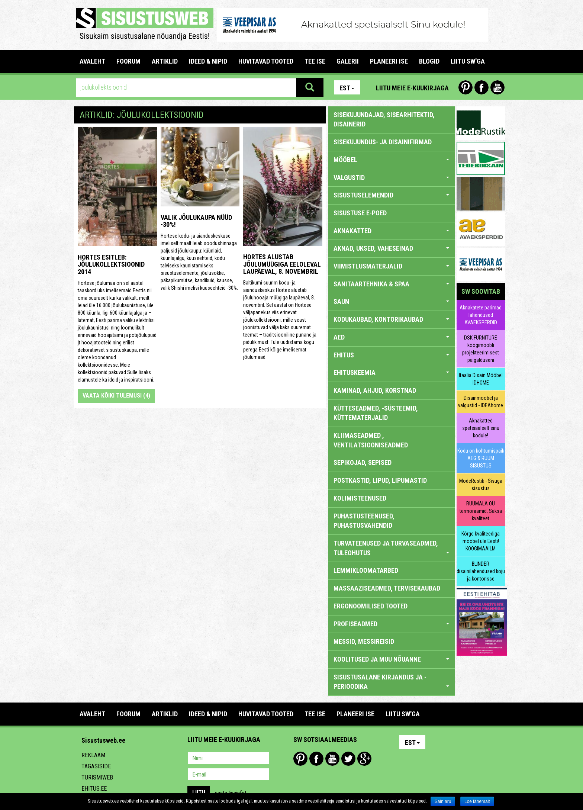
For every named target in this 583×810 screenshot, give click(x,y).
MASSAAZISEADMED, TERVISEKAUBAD (387, 588)
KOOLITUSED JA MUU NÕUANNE (391, 659)
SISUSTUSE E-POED (360, 213)
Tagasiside (96, 766)
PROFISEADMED (391, 624)
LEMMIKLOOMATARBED (366, 570)
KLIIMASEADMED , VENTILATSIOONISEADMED (371, 440)
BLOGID (429, 61)
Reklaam (93, 755)
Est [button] (346, 88)
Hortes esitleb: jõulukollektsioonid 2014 (111, 264)
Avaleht (92, 61)
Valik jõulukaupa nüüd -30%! (196, 221)
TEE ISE (315, 61)
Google (364, 759)
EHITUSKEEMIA (391, 372)
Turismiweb (97, 777)
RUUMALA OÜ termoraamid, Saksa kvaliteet (481, 511)
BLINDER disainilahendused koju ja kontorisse (481, 571)
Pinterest (465, 87)
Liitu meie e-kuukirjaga (412, 88)
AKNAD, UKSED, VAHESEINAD (391, 248)
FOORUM (128, 61)
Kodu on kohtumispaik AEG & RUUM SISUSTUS (480, 458)
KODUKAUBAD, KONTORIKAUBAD (391, 319)
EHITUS (391, 355)
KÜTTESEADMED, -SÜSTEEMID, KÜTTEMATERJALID (376, 413)
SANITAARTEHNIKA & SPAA (391, 284)
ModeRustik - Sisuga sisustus (480, 484)
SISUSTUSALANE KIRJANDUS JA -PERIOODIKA (391, 682)
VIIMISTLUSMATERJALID (391, 266)
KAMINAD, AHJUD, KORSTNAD (375, 390)
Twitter (348, 759)
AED (391, 337)
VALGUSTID (391, 177)
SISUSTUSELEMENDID (391, 195)
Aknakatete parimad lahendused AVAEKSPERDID (481, 315)
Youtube (497, 87)
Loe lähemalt (477, 801)
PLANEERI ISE (389, 61)
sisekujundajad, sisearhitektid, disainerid (384, 119)
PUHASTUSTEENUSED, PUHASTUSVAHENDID (364, 521)
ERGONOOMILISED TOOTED (371, 606)
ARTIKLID (165, 61)
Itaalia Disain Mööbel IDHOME (481, 379)
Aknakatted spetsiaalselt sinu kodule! (480, 428)
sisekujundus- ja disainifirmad (383, 142)
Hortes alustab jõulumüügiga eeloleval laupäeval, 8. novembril (282, 264)
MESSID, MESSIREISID (364, 641)
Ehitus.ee (94, 788)
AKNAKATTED (391, 231)
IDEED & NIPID (208, 61)
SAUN (391, 301)
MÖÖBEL (391, 160)
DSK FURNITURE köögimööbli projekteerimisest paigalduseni (480, 349)
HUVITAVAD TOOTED (265, 61)
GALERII (347, 61)
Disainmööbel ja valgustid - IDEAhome (480, 401)
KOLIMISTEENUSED (360, 498)
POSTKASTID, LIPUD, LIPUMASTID (380, 480)
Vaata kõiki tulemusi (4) (116, 395)
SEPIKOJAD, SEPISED (363, 462)
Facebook (481, 87)
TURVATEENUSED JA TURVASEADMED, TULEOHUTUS (391, 548)
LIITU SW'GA (468, 61)
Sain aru (443, 801)
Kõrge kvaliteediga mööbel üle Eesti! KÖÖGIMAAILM (480, 541)
